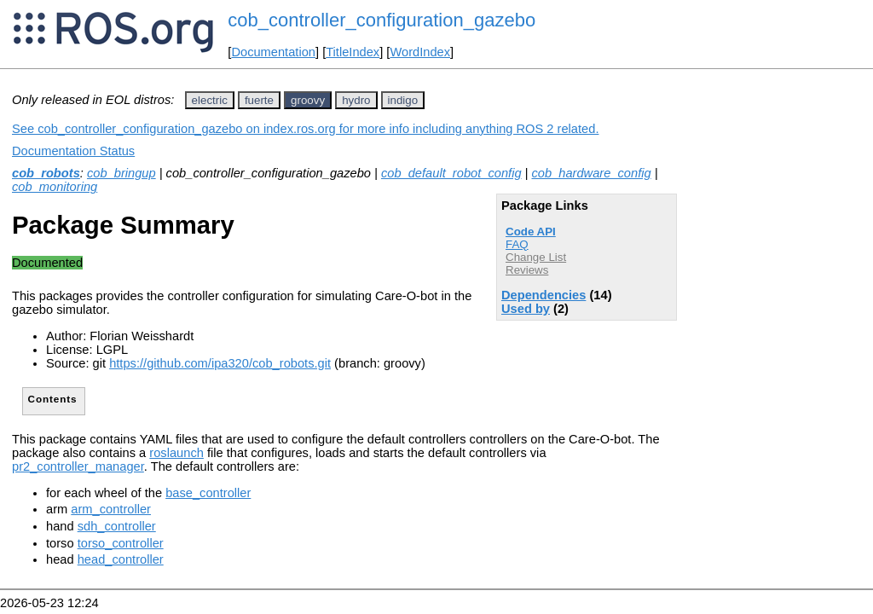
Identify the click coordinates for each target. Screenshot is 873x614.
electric (210, 100)
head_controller (121, 559)
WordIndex (420, 52)
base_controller (208, 493)
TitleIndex (352, 52)
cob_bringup (121, 173)
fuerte (259, 100)
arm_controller (111, 509)
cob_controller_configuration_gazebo (381, 20)
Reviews (527, 270)
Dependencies (543, 295)
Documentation (273, 52)
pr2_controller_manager (78, 466)
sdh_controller (117, 526)
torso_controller (121, 543)
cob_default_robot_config (451, 173)
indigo (403, 100)
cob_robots (46, 173)
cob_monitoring (54, 187)
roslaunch (176, 453)
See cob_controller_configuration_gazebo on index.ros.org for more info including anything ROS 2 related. (305, 129)
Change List (536, 257)
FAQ (517, 244)
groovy (308, 100)
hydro (356, 100)
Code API (531, 231)
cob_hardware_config (591, 173)
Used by (525, 309)
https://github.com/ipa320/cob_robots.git (220, 363)
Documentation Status (73, 151)
